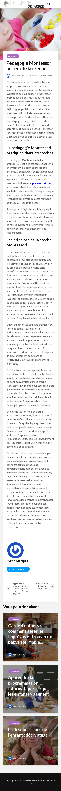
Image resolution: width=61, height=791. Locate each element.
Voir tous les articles (18, 569)
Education (12, 56)
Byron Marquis (15, 75)
